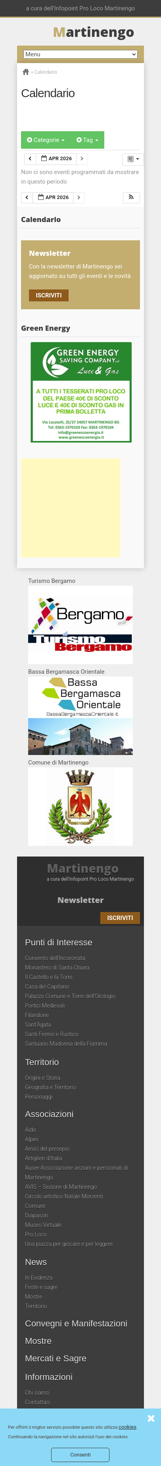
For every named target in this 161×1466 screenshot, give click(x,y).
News (36, 1262)
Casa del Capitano (47, 986)
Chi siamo (37, 1392)
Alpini (31, 1139)
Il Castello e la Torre (49, 977)
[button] (131, 198)
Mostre (33, 1297)
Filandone (37, 1015)
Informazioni (49, 1377)
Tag (87, 140)
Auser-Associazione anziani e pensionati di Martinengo (76, 1172)
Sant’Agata (38, 1024)
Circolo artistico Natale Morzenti (64, 1196)
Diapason (36, 1215)
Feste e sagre (41, 1287)
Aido (30, 1130)
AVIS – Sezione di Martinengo (61, 1187)
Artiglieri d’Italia (43, 1158)
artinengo (93, 32)
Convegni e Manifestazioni (76, 1323)
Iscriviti (48, 295)
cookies (127, 1427)
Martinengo (83, 868)
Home (26, 72)
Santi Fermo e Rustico (52, 1034)
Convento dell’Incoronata (55, 958)
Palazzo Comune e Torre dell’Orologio (70, 996)
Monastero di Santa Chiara (57, 967)
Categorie (46, 140)
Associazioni (49, 1114)
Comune (35, 1206)
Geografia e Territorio (50, 1087)
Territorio (42, 1062)
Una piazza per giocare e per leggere (69, 1244)
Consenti (80, 1455)
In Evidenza (39, 1277)
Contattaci (37, 1402)
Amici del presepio (47, 1149)
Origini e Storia (42, 1078)
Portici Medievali (45, 1005)
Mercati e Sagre (55, 1358)
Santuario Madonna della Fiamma (66, 1044)
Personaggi (38, 1097)
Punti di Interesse (58, 942)
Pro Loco (36, 1234)
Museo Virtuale (43, 1225)
